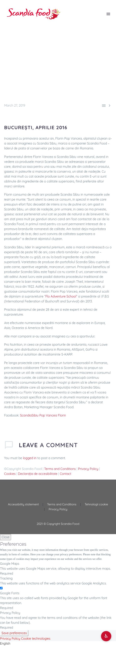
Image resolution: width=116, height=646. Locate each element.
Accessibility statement (23, 504)
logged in (30, 458)
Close (5, 537)
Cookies (10, 474)
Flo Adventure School (60, 296)
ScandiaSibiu (29, 415)
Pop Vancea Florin (52, 415)
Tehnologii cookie (96, 504)
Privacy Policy (88, 469)
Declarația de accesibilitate (37, 474)
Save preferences (14, 633)
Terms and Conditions (60, 469)
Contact (65, 474)
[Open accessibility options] (106, 636)
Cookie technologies (35, 638)
